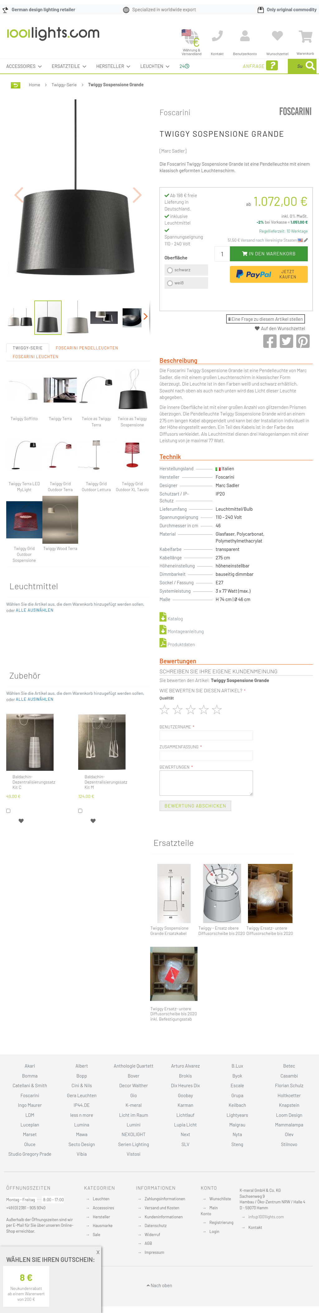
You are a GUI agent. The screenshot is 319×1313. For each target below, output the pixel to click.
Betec (289, 1066)
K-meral (134, 1105)
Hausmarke (103, 1225)
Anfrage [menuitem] (213, 74)
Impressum (154, 1252)
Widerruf (152, 1234)
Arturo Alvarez (185, 1066)
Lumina (81, 1124)
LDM (29, 1115)
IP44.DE (82, 1105)
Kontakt (255, 1227)
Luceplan (30, 1124)
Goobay (185, 1095)
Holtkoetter (289, 1095)
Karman (185, 1105)
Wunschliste (220, 1198)
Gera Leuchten (82, 1095)
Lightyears (237, 1115)
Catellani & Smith (29, 1085)
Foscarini (175, 126)
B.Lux (237, 1066)
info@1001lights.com (266, 1216)
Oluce (30, 1144)
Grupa (237, 1095)
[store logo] (53, 37)
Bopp (81, 1075)
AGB (148, 1243)
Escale (237, 1085)
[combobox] (277, 73)
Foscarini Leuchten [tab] (36, 386)
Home (34, 99)
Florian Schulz (289, 1085)
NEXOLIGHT (133, 1134)
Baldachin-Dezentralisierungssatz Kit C (33, 812)
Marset (30, 1134)
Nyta (237, 1134)
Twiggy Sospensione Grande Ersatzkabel (169, 945)
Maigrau (237, 1124)
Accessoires (103, 1207)
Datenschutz (156, 1225)
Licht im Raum (133, 1115)
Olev (289, 1134)
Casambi (289, 1075)
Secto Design (82, 1144)
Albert (81, 1066)
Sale (96, 1234)
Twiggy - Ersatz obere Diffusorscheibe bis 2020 (221, 945)
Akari (30, 1066)
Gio (133, 1095)
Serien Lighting (133, 1144)
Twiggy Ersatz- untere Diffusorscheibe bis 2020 (269, 945)
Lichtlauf (185, 1115)
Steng (237, 1144)
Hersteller (101, 1216)
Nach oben (159, 1285)
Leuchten (101, 1198)
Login (214, 1231)
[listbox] (186, 292)
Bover (134, 1075)
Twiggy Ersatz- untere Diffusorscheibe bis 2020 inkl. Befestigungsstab (173, 1028)
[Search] (250, 95)
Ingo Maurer (30, 1105)
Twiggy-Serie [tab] (28, 378)
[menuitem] (22, 66)
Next (185, 1134)
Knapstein (289, 1105)
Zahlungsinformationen (165, 1198)
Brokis (185, 1075)
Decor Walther (133, 1085)
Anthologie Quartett (133, 1066)
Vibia (82, 1154)
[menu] (159, 73)
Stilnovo (289, 1144)
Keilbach (237, 1105)
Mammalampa (289, 1124)
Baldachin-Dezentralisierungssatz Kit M (105, 812)
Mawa (82, 1134)
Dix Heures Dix (185, 1085)
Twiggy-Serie (64, 99)
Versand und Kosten (162, 1207)
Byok (237, 1075)
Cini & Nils (82, 1085)
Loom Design (289, 1115)
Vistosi (133, 1154)
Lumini (133, 1124)
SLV (185, 1144)
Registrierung (221, 1222)
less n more (81, 1115)
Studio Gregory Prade (29, 1154)
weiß (178, 297)
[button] (18, 217)
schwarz (182, 284)
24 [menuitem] (181, 73)
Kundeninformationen (164, 1216)
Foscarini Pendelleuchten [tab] (87, 378)
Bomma (30, 1075)
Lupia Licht (185, 1124)
